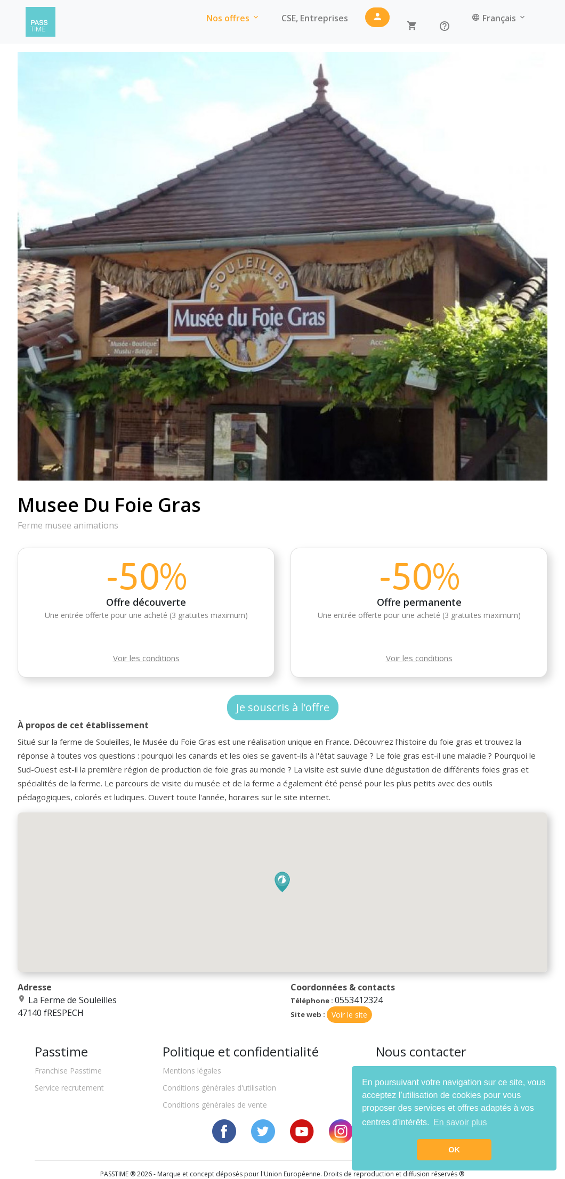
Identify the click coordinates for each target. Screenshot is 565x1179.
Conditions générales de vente (215, 1105)
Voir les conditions (146, 658)
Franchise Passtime (68, 1071)
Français (499, 18)
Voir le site (349, 1015)
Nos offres (233, 18)
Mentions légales (192, 1071)
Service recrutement (69, 1088)
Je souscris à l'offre (282, 707)
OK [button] (454, 1149)
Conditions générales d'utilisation (219, 1088)
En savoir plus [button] (460, 1122)
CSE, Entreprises (314, 18)
